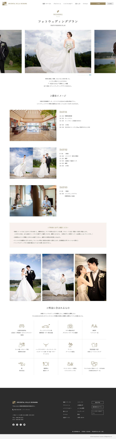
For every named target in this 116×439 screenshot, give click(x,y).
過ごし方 (77, 3)
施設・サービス (47, 3)
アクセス (85, 3)
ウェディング (80, 411)
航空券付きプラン (97, 407)
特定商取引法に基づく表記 (98, 431)
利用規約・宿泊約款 (86, 431)
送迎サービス (66, 417)
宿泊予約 (97, 402)
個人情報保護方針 (76, 431)
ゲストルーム (57, 3)
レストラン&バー (68, 3)
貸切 (78, 414)
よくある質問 (80, 408)
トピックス (80, 402)
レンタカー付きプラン (97, 412)
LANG (110, 3)
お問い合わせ (80, 417)
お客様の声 (80, 405)
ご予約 (98, 3)
